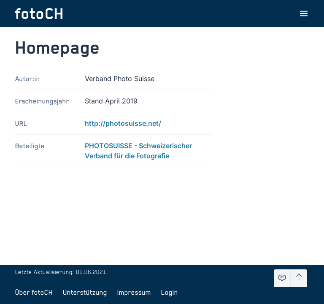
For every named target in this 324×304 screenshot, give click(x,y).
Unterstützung (85, 292)
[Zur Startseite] (38, 13)
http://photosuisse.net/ (123, 123)
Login (169, 292)
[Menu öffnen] (303, 13)
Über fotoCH (34, 292)
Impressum (134, 292)
